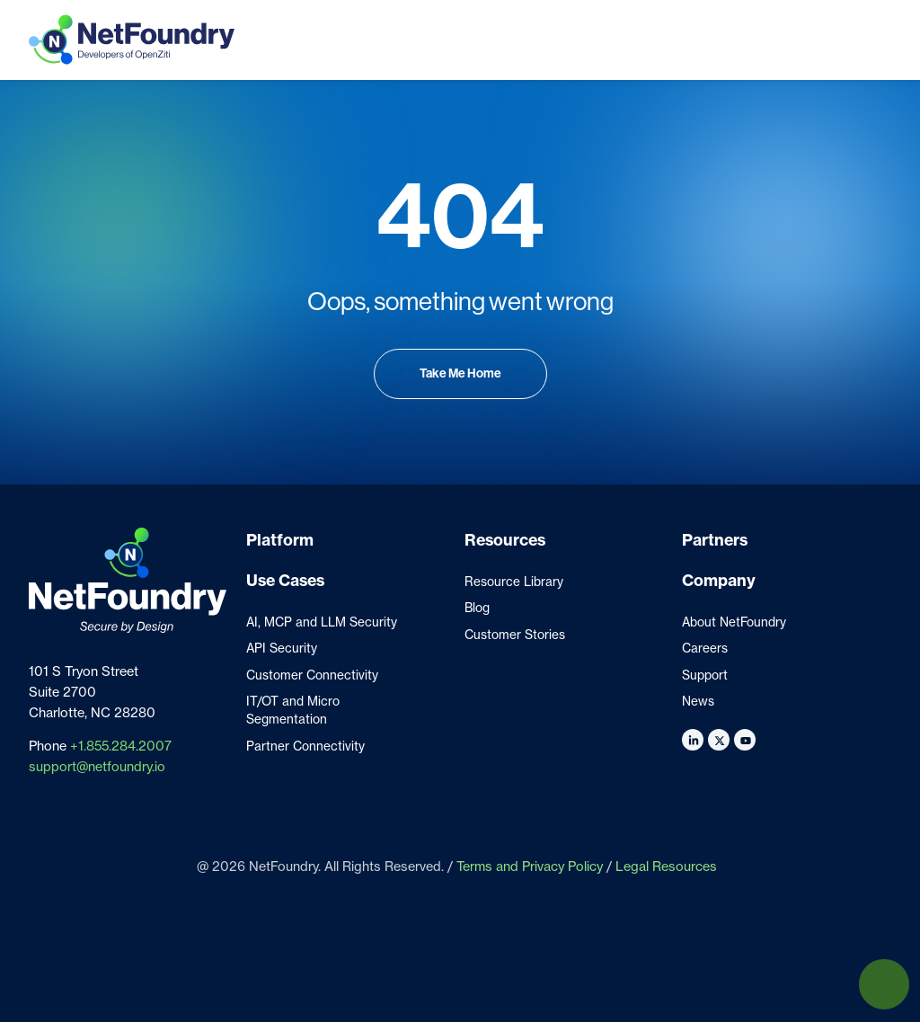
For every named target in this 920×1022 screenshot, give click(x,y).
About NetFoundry (734, 622)
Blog (477, 607)
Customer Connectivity (312, 675)
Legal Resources (666, 866)
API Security (281, 648)
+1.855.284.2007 (121, 746)
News (698, 701)
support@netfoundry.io (97, 767)
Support (705, 675)
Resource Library (513, 581)
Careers (705, 648)
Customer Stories (514, 634)
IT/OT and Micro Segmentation (293, 710)
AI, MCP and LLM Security (321, 622)
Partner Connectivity (305, 746)
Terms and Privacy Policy (529, 866)
